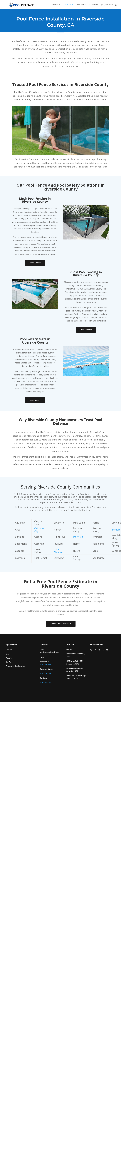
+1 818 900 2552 (45, 665)
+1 (45, 683)
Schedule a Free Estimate (59, 623)
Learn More (34, 263)
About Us (80, 5)
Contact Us (93, 5)
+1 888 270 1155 (45, 674)
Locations (67, 5)
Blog (7, 654)
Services (55, 5)
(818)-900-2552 (107, 5)
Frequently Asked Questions (15, 666)
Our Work (9, 662)
